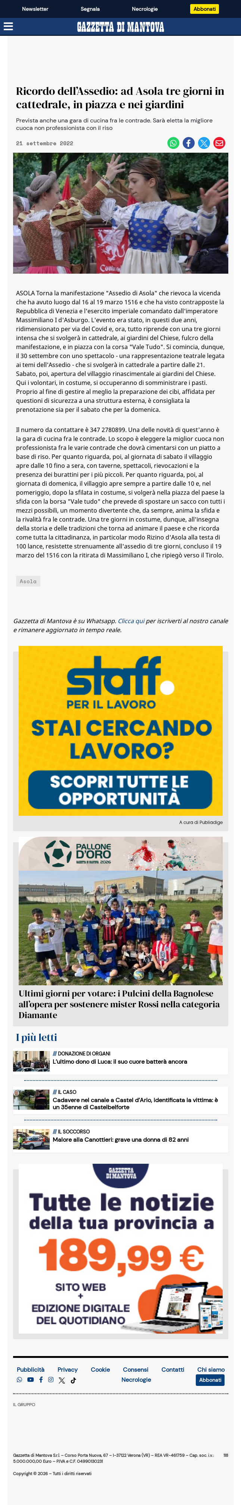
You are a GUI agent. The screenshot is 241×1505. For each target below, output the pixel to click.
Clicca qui (131, 621)
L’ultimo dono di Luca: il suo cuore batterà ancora (120, 1062)
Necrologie (145, 9)
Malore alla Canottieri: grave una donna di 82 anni (121, 1140)
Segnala (90, 9)
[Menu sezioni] (8, 27)
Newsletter (35, 9)
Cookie (100, 1370)
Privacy (68, 1370)
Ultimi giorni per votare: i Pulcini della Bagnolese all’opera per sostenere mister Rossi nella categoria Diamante (119, 1004)
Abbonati (205, 9)
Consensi (135, 1370)
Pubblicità (30, 1370)
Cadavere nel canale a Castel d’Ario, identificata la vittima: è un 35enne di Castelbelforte (135, 1103)
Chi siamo (211, 1370)
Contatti (172, 1370)
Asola (28, 581)
